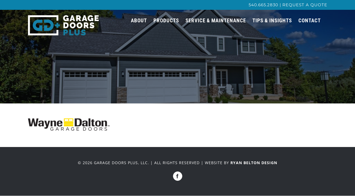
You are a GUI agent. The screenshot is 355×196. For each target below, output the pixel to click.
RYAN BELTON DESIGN (253, 162)
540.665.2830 (263, 4)
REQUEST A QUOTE (304, 4)
